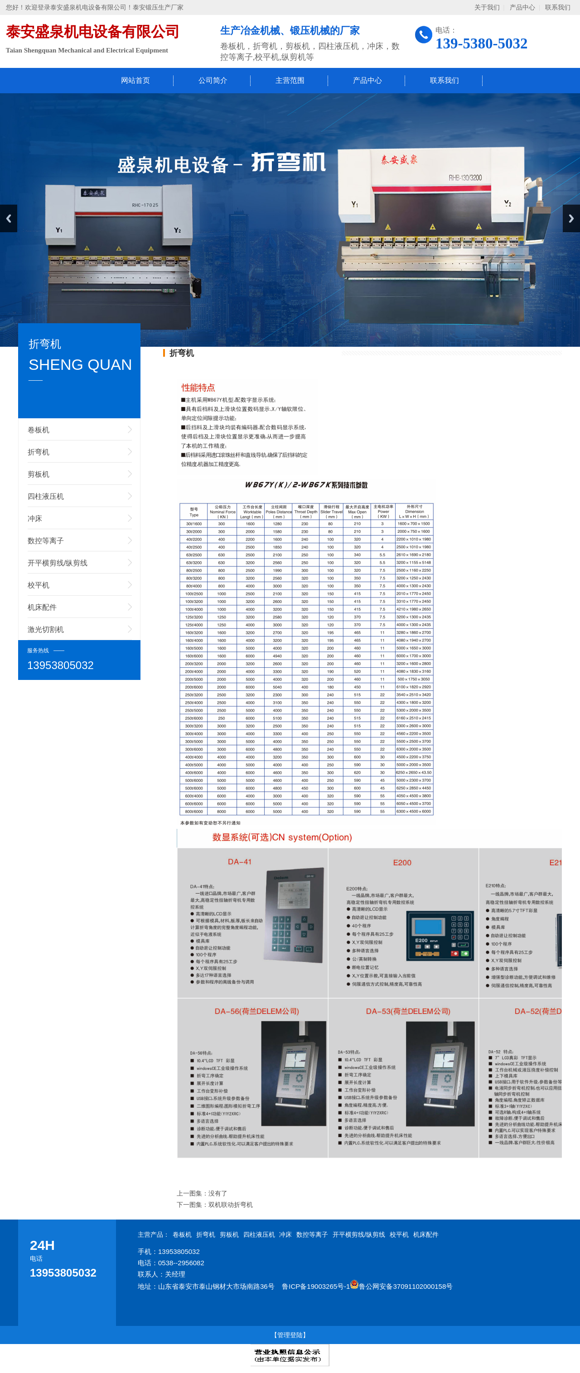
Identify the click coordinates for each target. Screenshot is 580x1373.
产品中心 (522, 7)
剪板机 (38, 474)
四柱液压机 (46, 496)
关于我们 (487, 7)
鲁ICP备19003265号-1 (316, 1286)
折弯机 (38, 452)
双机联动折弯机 (230, 1204)
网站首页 (135, 80)
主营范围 (290, 80)
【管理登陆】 (290, 1335)
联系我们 (557, 7)
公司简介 (212, 80)
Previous (8, 218)
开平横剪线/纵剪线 (57, 563)
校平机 (38, 585)
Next (571, 218)
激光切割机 (46, 629)
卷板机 (38, 430)
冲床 (35, 518)
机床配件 (42, 607)
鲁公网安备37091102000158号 (401, 1286)
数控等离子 (46, 541)
